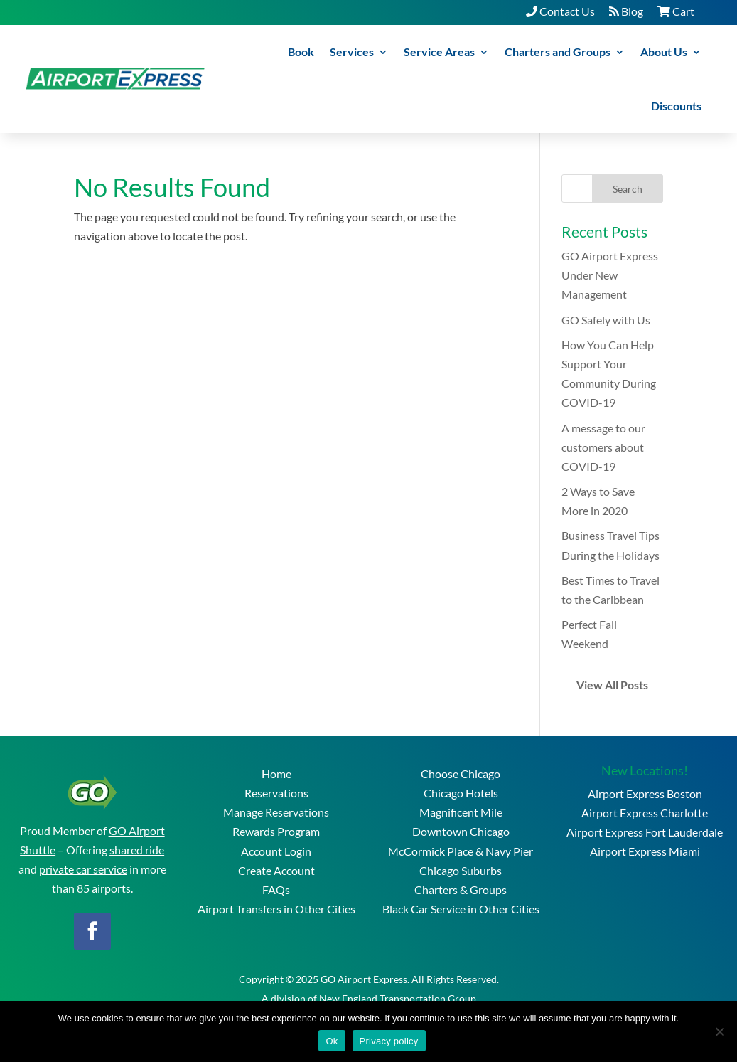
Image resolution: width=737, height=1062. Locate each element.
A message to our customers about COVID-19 (603, 447)
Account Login (276, 851)
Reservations (276, 793)
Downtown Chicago (461, 831)
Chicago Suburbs (460, 870)
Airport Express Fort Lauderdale (644, 832)
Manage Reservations (276, 812)
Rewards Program (276, 831)
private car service (83, 869)
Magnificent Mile (460, 812)
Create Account (276, 870)
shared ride (136, 849)
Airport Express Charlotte (644, 812)
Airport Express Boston (645, 793)
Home (276, 773)
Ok (332, 1041)
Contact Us (560, 11)
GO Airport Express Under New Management (609, 275)
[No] (719, 1031)
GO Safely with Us (605, 319)
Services (352, 51)
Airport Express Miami (645, 851)
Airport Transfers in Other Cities (276, 908)
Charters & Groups (460, 889)
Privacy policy (389, 1041)
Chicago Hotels (461, 793)
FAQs (276, 889)
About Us (663, 51)
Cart (675, 11)
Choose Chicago (460, 773)
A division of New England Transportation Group (369, 998)
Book (301, 51)
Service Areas (439, 51)
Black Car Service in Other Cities (460, 908)
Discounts (676, 105)
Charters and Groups (557, 51)
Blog (626, 11)
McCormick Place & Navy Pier (460, 851)
